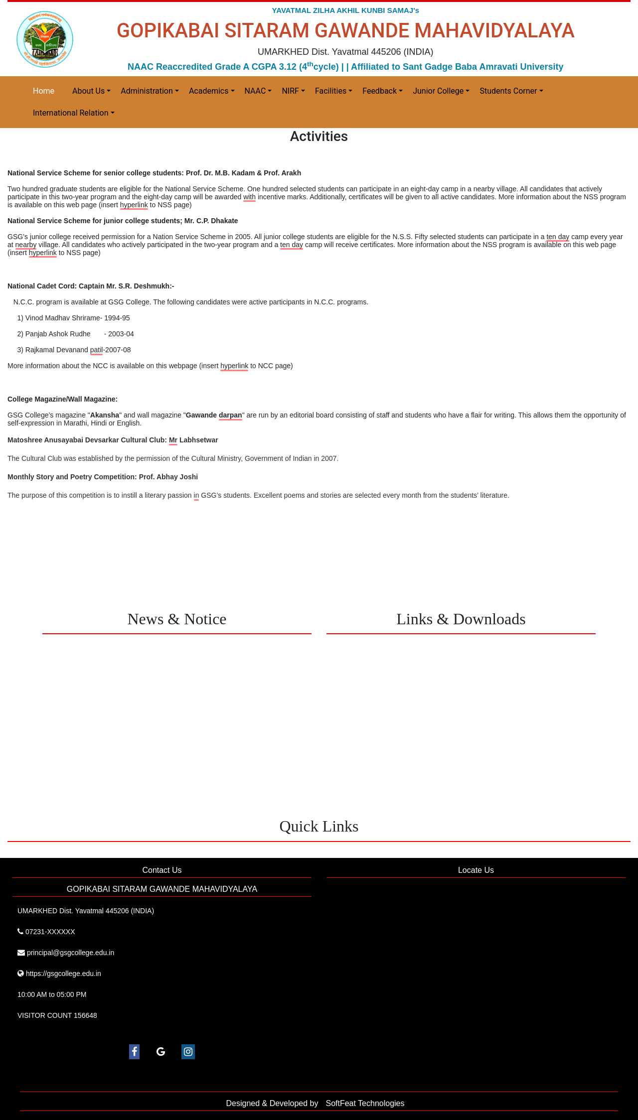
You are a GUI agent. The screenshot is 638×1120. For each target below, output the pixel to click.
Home (43, 91)
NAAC (255, 91)
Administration (147, 91)
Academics (209, 91)
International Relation (71, 113)
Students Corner (508, 91)
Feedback (379, 91)
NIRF (290, 91)
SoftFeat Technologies (364, 1103)
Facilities (330, 91)
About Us (88, 91)
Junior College (438, 91)
